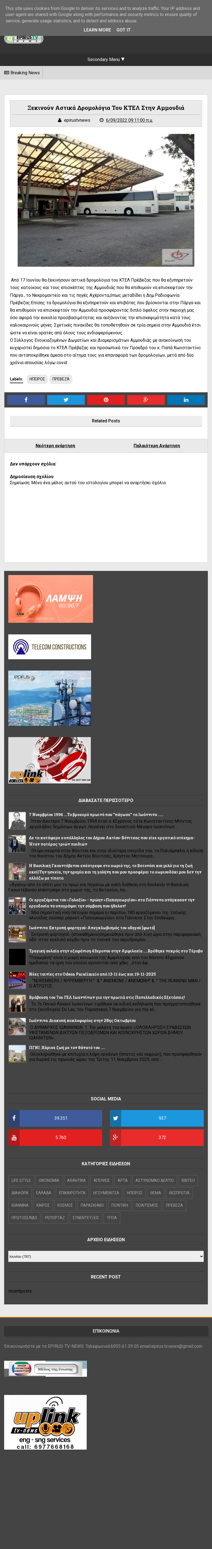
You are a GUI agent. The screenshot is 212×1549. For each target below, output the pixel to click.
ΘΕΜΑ (155, 1193)
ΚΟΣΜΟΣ (65, 1205)
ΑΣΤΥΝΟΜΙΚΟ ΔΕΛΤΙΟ (155, 1180)
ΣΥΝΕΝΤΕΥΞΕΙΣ (86, 1218)
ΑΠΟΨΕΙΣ (102, 1180)
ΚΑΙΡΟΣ (43, 1205)
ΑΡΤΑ (123, 1180)
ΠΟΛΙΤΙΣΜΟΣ (147, 1205)
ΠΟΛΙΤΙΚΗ (120, 1205)
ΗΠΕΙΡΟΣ (37, 379)
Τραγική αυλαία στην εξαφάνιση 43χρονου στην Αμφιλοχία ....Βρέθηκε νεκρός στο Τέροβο (116, 951)
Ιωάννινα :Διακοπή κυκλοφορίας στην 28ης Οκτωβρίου (82, 1020)
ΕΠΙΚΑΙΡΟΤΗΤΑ (72, 1193)
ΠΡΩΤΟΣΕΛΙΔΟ (24, 1218)
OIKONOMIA (49, 1180)
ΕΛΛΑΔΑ (43, 1193)
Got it (123, 30)
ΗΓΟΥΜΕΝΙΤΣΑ (106, 1193)
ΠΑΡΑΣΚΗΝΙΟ (92, 1205)
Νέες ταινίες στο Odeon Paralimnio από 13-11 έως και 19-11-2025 (92, 974)
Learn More (97, 30)
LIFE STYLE (21, 1180)
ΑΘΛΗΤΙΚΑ (76, 1180)
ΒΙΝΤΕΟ (188, 1180)
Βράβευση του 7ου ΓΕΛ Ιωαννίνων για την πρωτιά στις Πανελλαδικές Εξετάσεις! (107, 997)
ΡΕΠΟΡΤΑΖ (55, 1218)
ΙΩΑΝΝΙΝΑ (20, 1205)
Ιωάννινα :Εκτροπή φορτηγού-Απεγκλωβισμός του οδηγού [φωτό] (92, 927)
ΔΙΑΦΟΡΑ (20, 1193)
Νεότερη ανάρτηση (55, 445)
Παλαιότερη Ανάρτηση (157, 445)
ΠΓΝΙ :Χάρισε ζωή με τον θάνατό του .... (67, 1047)
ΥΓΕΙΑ (112, 1218)
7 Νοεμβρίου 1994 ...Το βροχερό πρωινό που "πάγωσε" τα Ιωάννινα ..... (96, 814)
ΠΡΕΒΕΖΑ (61, 379)
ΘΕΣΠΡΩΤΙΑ (179, 1193)
